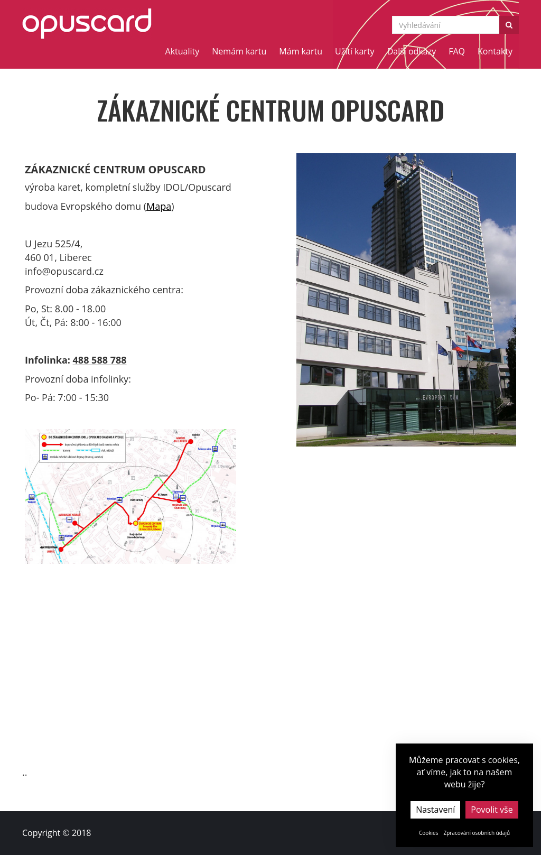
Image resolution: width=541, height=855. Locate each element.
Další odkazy (411, 51)
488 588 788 (100, 360)
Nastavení (435, 809)
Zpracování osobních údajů (476, 833)
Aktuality (182, 51)
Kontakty (495, 51)
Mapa (158, 206)
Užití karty (355, 51)
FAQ (457, 51)
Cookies (429, 833)
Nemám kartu (239, 51)
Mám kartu (300, 51)
